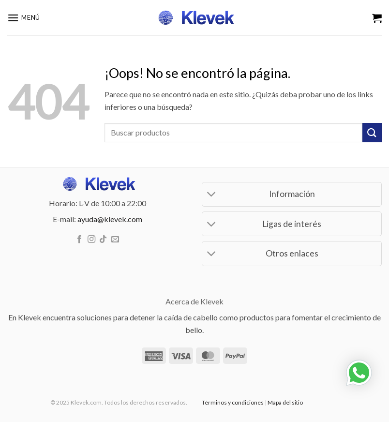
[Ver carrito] (377, 18)
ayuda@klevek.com (109, 219)
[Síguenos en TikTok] (103, 239)
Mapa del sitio (285, 402)
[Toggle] (211, 195)
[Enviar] (372, 132)
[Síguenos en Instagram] (91, 239)
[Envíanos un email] (115, 239)
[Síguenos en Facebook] (79, 239)
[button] (23, 18)
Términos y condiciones (233, 402)
